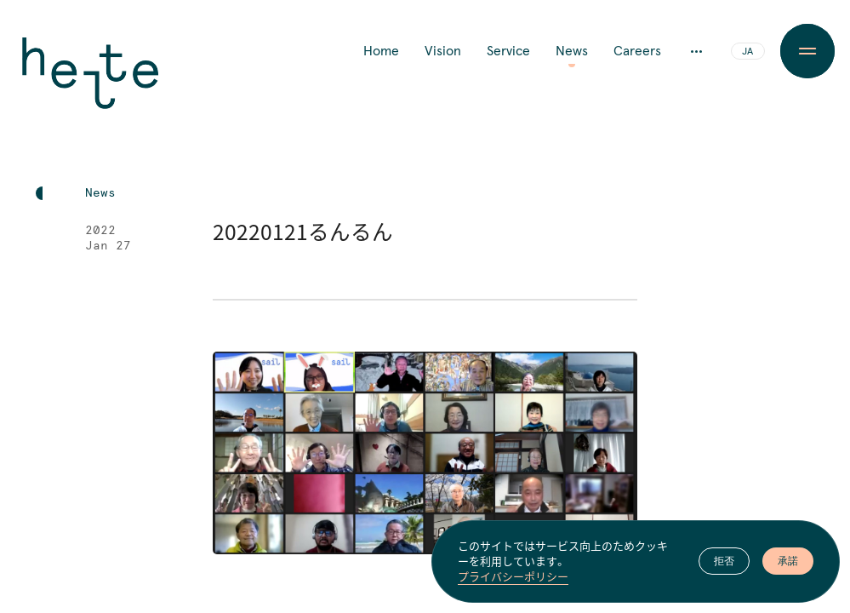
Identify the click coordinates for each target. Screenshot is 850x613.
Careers (637, 51)
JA (747, 52)
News (572, 51)
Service (508, 51)
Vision (443, 51)
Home (381, 51)
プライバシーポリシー (513, 576)
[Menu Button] (807, 51)
